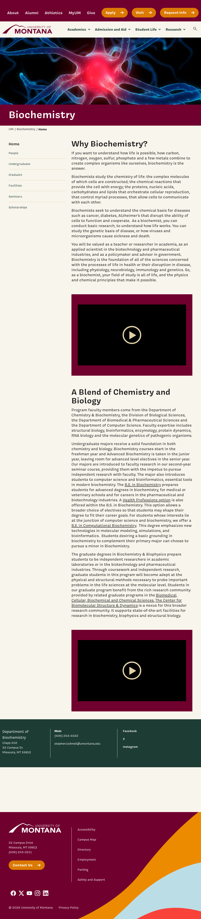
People (13, 153)
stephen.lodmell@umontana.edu (77, 744)
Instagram (130, 747)
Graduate (15, 175)
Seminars (15, 197)
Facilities (15, 186)
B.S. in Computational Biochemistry (103, 525)
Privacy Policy (69, 908)
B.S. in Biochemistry (143, 484)
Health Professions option (147, 499)
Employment (87, 860)
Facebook (130, 731)
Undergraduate (19, 164)
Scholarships (18, 207)
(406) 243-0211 (20, 852)
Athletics (53, 12)
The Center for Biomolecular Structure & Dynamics (126, 603)
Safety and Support (91, 880)
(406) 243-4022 (66, 736)
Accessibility (86, 830)
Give (91, 12)
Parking (83, 870)
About (13, 12)
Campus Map (87, 840)
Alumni (31, 12)
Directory (84, 850)
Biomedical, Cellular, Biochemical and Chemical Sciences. (124, 597)
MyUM (75, 12)
